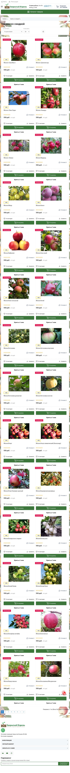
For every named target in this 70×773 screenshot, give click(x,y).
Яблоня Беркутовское (10, 681)
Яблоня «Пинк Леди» (10, 110)
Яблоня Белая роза (41, 538)
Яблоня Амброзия (9, 253)
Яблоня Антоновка (9, 348)
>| (23, 712)
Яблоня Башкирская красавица (45, 491)
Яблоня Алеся (40, 205)
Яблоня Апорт (8, 443)
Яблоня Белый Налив (10, 586)
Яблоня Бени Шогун (42, 633)
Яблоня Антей (40, 300)
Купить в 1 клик (19, 84)
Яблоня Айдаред (41, 158)
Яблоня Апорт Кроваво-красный (13, 491)
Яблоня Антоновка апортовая (45, 348)
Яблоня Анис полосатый (11, 300)
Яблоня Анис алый (41, 253)
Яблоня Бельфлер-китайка (12, 633)
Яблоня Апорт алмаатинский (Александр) (48, 443)
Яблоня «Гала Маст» (10, 62)
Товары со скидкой (15, 18)
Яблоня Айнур (8, 205)
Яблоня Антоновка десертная (13, 396)
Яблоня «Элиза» (8, 158)
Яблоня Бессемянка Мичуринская (46, 681)
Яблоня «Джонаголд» (42, 62)
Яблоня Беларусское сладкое (12, 538)
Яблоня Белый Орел (42, 586)
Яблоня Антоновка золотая (44, 396)
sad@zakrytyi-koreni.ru (47, 6)
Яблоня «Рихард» (41, 110)
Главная (4, 18)
